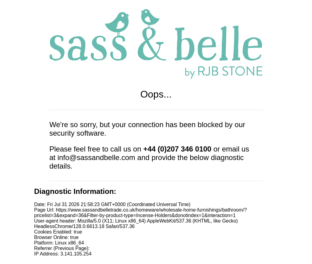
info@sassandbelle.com (96, 157)
